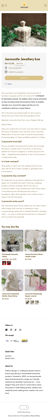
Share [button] (8, 84)
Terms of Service (13, 416)
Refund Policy (35, 416)
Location (8, 356)
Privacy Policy (25, 416)
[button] (2, 5)
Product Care (9, 358)
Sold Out (24, 78)
